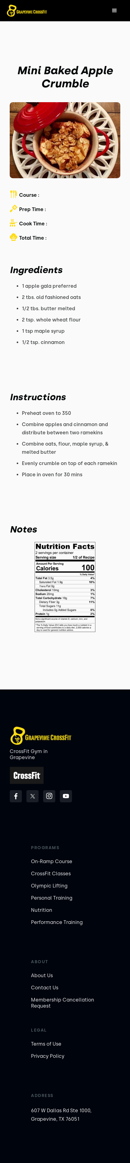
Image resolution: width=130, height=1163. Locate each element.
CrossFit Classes (51, 874)
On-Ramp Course (51, 861)
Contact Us (44, 988)
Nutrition (41, 910)
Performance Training (57, 922)
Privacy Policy (47, 1056)
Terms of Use (46, 1044)
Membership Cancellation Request (62, 1003)
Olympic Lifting (49, 886)
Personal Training (51, 898)
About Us (42, 975)
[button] (114, 11)
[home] (26, 10)
